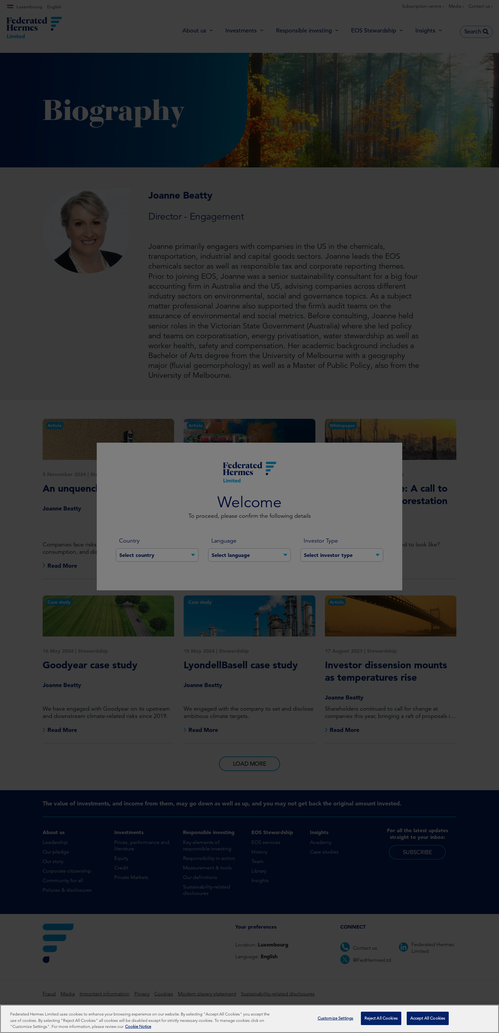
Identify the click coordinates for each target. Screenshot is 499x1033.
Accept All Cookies (427, 1018)
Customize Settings (335, 1018)
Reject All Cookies (381, 1018)
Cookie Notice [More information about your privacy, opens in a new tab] (138, 1027)
